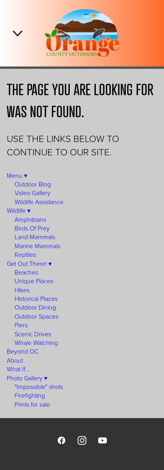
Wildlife (18, 210)
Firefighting (30, 395)
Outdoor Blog (33, 184)
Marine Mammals (37, 245)
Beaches (26, 272)
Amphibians (30, 219)
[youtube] (102, 440)
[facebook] (61, 440)
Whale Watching (36, 342)
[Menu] (17, 33)
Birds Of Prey (32, 228)
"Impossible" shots (39, 386)
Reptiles (25, 254)
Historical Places (36, 298)
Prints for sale (32, 404)
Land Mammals (35, 236)
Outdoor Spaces (36, 316)
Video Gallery (32, 192)
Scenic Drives (33, 334)
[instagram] (82, 440)
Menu (17, 175)
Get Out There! (29, 263)
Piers (21, 325)
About (15, 360)
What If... (18, 369)
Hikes (22, 290)
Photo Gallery (27, 378)
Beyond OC (23, 351)
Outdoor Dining (35, 307)
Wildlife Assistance (39, 201)
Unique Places (34, 280)
